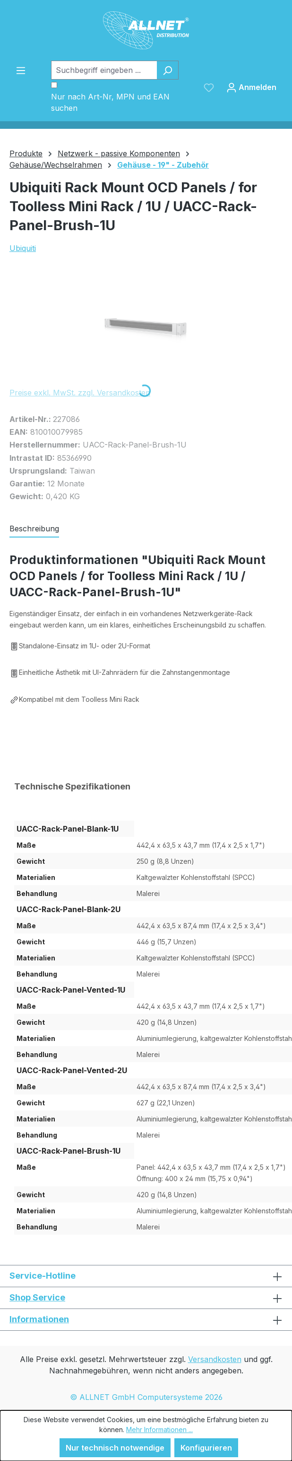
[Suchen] (167, 70)
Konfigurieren (206, 1447)
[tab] (34, 529)
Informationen (39, 1319)
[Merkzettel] (209, 87)
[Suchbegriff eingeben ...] (104, 70)
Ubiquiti (22, 248)
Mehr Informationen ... (159, 1429)
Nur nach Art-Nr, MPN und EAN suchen (110, 102)
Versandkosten (214, 1359)
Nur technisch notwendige (115, 1447)
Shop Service (37, 1297)
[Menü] (20, 70)
